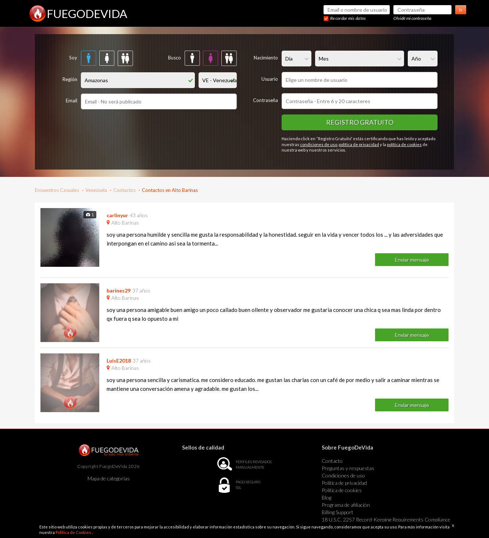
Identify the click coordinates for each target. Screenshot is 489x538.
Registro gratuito (359, 122)
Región (70, 79)
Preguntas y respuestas (348, 468)
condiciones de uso (318, 144)
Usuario (269, 79)
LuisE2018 (119, 360)
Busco (174, 58)
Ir (461, 10)
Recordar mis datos (348, 18)
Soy (73, 58)
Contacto (332, 461)
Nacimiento (266, 58)
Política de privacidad (344, 483)
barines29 (119, 290)
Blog (326, 497)
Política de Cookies (74, 532)
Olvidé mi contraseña (412, 18)
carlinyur (117, 215)
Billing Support (337, 512)
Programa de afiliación (346, 505)
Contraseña (265, 100)
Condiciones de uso (343, 475)
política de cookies (404, 144)
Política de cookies (342, 490)
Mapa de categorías (109, 478)
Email (71, 100)
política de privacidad (359, 144)
